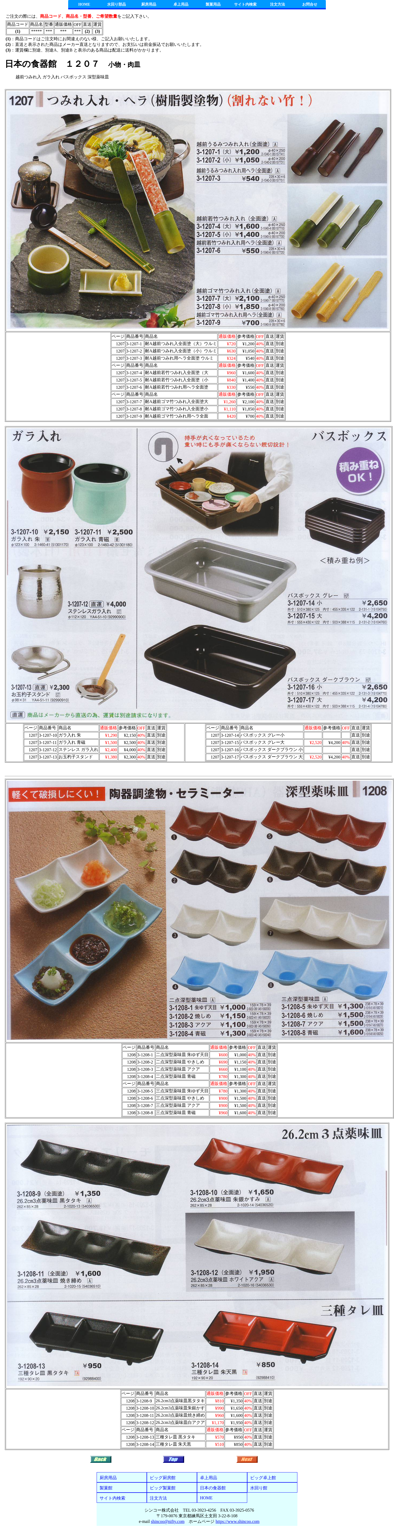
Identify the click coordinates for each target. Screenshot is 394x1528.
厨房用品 (148, 4)
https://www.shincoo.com (237, 1521)
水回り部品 (116, 4)
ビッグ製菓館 (163, 1488)
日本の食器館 (213, 1488)
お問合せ (309, 4)
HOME (84, 4)
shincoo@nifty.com (167, 1521)
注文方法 (277, 4)
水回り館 (258, 1488)
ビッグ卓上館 (263, 1477)
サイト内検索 (245, 4)
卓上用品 (180, 4)
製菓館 (106, 1488)
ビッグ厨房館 (163, 1477)
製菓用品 (213, 4)
